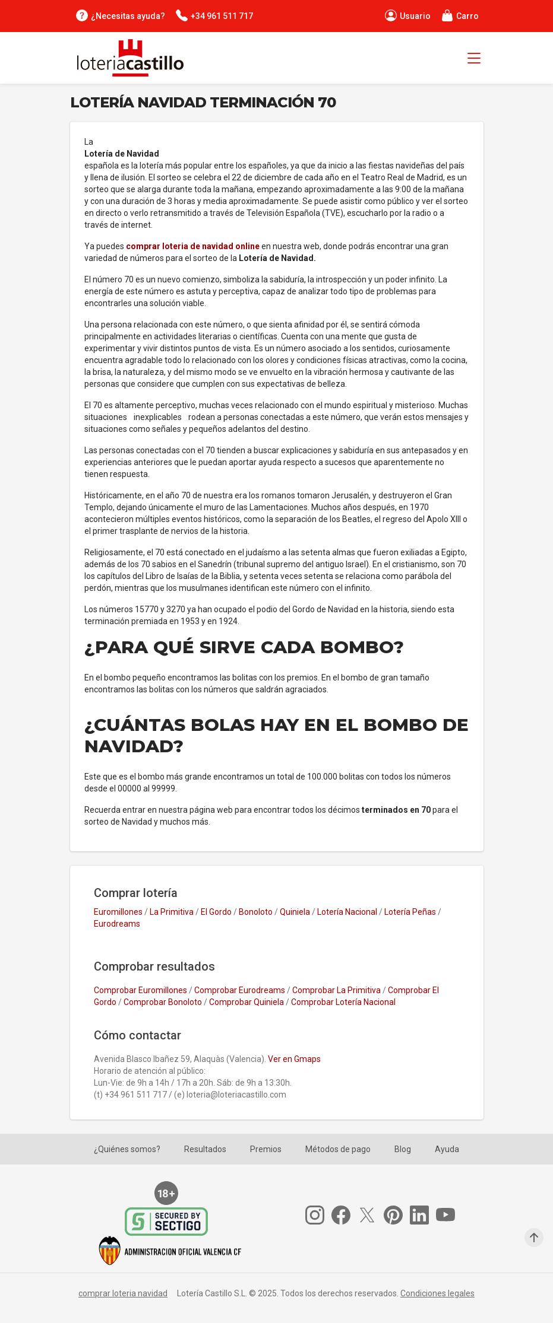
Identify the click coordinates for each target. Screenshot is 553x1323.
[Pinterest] (397, 1215)
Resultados (205, 1149)
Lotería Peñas (410, 912)
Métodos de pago (338, 1149)
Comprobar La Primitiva (336, 990)
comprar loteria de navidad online (193, 246)
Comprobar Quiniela (246, 1002)
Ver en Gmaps (294, 1059)
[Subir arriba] (533, 1237)
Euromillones (118, 912)
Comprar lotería (136, 893)
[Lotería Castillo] (127, 58)
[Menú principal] (474, 59)
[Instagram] (318, 1215)
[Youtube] (449, 1215)
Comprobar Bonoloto (163, 1002)
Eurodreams (117, 923)
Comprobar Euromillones (140, 990)
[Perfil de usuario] (407, 15)
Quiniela (295, 912)
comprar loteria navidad (123, 1293)
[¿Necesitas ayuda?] (120, 15)
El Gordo (216, 912)
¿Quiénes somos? (127, 1149)
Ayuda (447, 1149)
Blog (402, 1149)
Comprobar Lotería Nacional (343, 1002)
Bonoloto (256, 912)
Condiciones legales (437, 1293)
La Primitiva (172, 912)
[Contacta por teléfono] (214, 15)
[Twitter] (371, 1215)
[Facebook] (344, 1215)
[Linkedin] (423, 1215)
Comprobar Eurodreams (239, 990)
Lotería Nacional (347, 912)
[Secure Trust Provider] (170, 1221)
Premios (266, 1149)
